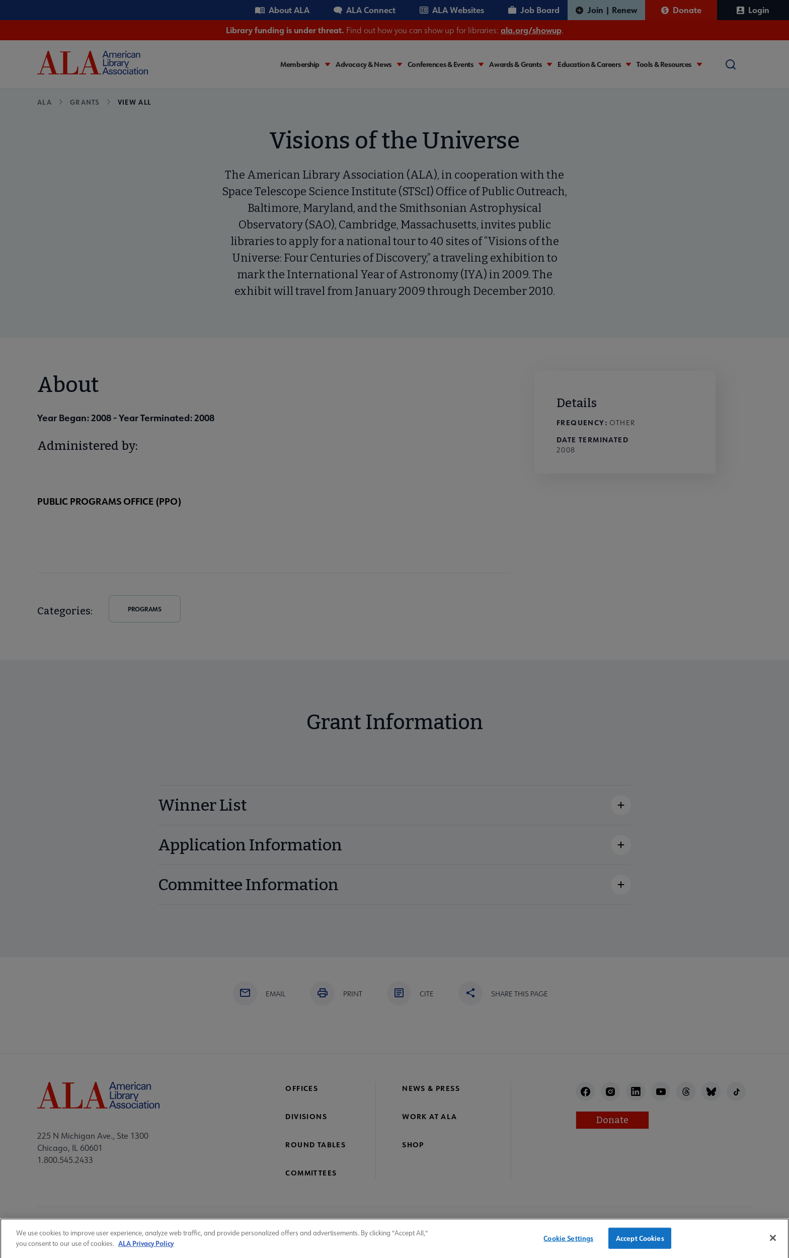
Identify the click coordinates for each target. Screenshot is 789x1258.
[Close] (773, 1243)
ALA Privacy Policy (146, 1248)
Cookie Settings (568, 1243)
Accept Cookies (640, 1243)
